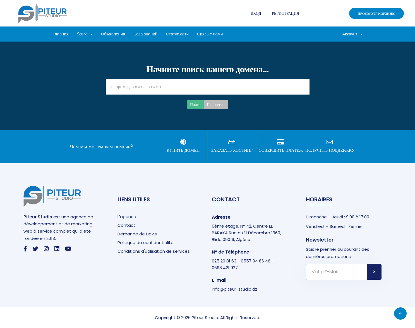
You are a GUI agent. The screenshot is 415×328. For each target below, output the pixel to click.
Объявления (113, 34)
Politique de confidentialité (145, 242)
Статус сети (177, 34)
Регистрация (285, 13)
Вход (256, 13)
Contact (126, 225)
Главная (61, 34)
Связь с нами (210, 34)
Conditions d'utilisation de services (153, 251)
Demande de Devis (137, 234)
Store (85, 34)
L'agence (126, 217)
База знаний (145, 34)
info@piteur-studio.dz (234, 289)
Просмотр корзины (376, 13)
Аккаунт (352, 34)
